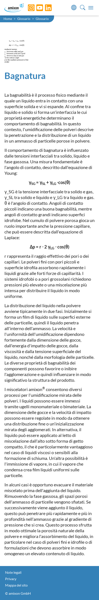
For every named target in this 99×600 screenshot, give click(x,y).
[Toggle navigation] (91, 7)
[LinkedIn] (45, 7)
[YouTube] (36, 7)
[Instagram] (28, 7)
